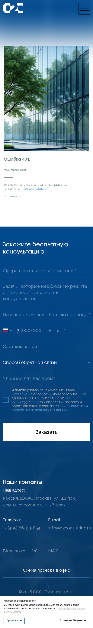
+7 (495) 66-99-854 (21, 527)
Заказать (46, 432)
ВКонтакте (14, 550)
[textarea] (46, 292)
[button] (84, 9)
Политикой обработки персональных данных (50, 408)
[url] (46, 346)
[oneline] (46, 270)
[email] (69, 330)
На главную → (12, 196)
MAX (53, 550)
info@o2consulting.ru (34, 188)
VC (35, 550)
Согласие (19, 394)
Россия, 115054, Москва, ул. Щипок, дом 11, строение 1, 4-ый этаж (39, 501)
